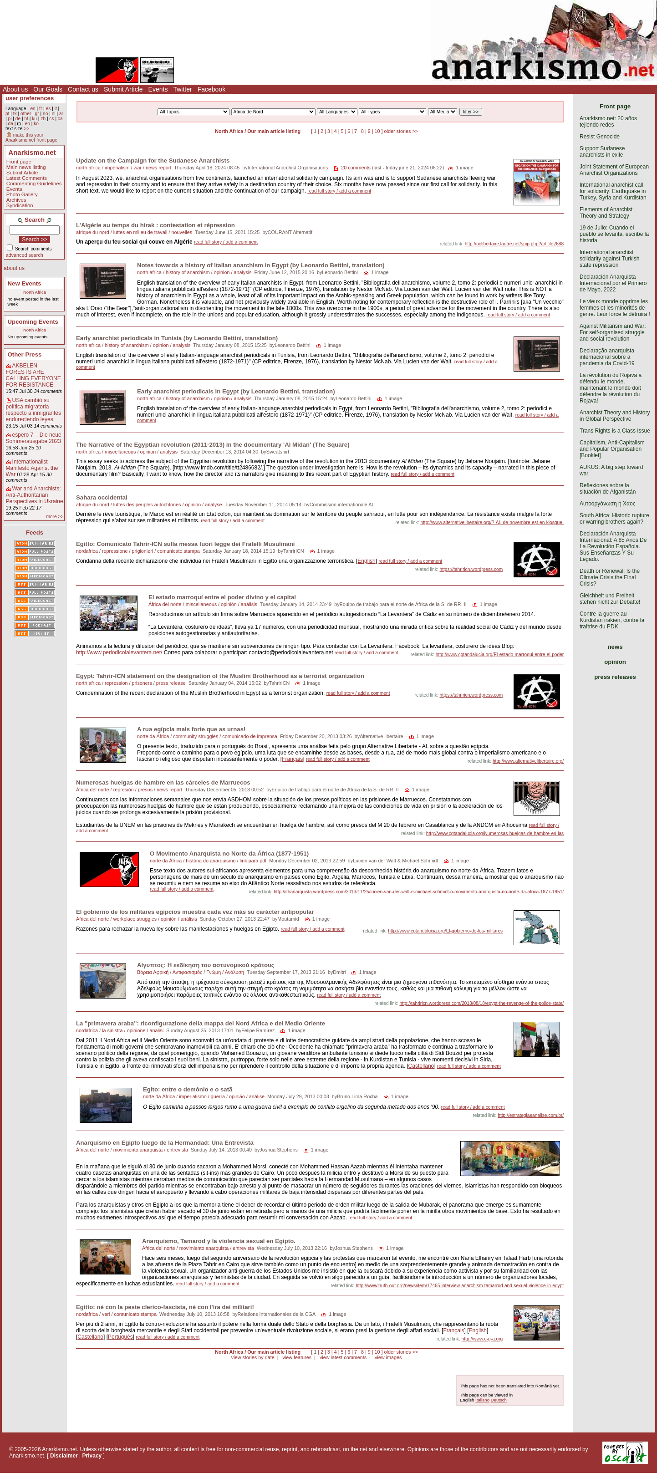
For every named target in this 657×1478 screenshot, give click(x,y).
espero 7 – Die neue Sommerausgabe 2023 (33, 438)
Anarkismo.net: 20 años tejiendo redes (608, 121)
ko (36, 123)
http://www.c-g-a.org (482, 1338)
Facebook (211, 89)
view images (388, 1357)
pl (9, 118)
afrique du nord (92, 232)
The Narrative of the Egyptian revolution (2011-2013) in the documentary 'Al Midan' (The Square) (213, 444)
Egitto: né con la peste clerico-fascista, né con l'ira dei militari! (165, 1307)
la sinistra (112, 1030)
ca (60, 118)
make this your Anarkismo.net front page (31, 138)
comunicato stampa (178, 551)
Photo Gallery (22, 194)
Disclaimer (64, 1456)
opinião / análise (247, 1096)
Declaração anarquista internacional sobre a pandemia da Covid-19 (607, 357)
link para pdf (252, 860)
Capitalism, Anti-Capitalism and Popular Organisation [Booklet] (612, 449)
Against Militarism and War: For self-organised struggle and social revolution (613, 332)
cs (51, 118)
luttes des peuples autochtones (147, 504)
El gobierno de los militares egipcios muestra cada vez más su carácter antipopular (195, 911)
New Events (24, 283)
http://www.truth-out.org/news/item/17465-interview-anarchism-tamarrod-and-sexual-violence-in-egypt (460, 1285)
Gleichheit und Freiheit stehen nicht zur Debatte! (610, 598)
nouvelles (181, 232)
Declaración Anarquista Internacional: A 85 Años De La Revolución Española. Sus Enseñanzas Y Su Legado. (613, 546)
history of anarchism (188, 272)
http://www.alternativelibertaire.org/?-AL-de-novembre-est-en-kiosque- (492, 522)
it (56, 108)
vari (106, 1314)
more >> (54, 516)
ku (34, 118)
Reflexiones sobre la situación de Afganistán (608, 488)
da (10, 123)
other (25, 113)
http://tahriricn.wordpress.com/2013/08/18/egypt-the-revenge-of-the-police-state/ (481, 1003)
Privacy (92, 1456)
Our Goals (47, 89)
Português (120, 1337)
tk (15, 113)
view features (296, 1357)
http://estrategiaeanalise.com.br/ (531, 1115)
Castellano (421, 1066)
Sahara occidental (101, 497)
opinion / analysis (233, 272)
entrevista (177, 1149)
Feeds (34, 532)
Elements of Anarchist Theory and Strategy (606, 212)
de (17, 118)
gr (37, 113)
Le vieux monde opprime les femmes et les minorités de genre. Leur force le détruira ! (615, 307)
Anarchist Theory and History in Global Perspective (615, 415)
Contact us (83, 89)
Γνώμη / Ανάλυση (225, 972)
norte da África (153, 736)
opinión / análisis (239, 604)
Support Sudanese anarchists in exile (602, 151)
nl (54, 113)
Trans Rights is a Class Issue (615, 431)
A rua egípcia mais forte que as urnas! (191, 729)
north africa (88, 167)
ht (26, 118)
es (48, 108)
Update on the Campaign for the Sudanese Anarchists (152, 160)
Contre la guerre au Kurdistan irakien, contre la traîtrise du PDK (612, 620)
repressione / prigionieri (127, 551)
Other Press (25, 354)
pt (7, 113)
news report (158, 167)
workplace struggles (135, 919)
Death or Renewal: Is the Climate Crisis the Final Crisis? (610, 577)
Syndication (19, 205)
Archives (16, 200)
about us (14, 268)
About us (15, 89)
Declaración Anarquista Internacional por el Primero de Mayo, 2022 (613, 283)
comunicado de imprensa (249, 736)
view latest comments (343, 1357)
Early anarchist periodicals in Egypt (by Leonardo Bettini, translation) (236, 391)
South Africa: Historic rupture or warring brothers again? (614, 518)
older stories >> (401, 131)
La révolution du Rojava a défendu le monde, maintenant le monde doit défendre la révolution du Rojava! (611, 388)
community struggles (195, 736)
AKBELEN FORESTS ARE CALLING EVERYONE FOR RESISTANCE (33, 375)
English (366, 561)
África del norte (165, 604)
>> (26, 128)
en (32, 108)
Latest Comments (26, 178)
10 (377, 131)
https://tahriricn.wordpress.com (471, 569)
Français (292, 759)
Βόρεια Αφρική (152, 972)
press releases (615, 676)
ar (61, 113)
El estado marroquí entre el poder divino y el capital (222, 597)
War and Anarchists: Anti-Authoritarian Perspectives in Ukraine (34, 495)
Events (158, 89)
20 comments (356, 167)
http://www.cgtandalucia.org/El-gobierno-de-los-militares (445, 930)
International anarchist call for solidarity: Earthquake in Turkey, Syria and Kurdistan (613, 191)
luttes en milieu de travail (140, 232)
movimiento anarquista (138, 1149)
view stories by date (253, 1357)
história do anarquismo (210, 860)
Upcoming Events (33, 321)
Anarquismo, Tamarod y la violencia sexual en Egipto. (218, 1241)
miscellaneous (120, 451)
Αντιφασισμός (187, 972)
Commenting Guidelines (34, 183)
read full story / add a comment (339, 191)
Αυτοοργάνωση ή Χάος (607, 503)
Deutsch (499, 1399)
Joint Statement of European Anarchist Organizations (614, 169)
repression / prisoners (128, 683)
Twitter (182, 89)
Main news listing (26, 167)
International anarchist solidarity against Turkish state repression (609, 258)
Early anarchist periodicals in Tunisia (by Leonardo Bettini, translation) (177, 338)
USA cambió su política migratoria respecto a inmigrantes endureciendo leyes (33, 410)
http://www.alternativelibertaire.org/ (528, 761)
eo (27, 123)
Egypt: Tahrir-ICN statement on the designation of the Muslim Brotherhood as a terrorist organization (220, 676)
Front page (18, 161)
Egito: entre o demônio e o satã (187, 1089)
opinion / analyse (203, 504)
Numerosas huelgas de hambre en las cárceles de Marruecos (163, 782)
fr (40, 108)
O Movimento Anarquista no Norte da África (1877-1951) (229, 853)
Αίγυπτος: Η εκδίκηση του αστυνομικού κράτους (206, 965)
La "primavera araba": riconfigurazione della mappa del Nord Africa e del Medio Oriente (200, 1023)
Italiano (482, 1399)
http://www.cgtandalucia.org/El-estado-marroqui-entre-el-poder (500, 654)
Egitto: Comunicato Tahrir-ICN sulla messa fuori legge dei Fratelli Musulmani (185, 543)
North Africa (34, 292)
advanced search (24, 255)
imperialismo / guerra (202, 1096)
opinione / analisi (145, 1030)
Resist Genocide (600, 136)
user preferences (29, 98)
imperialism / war (123, 167)
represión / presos (133, 789)
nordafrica (87, 551)
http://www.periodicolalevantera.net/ (119, 652)
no (45, 113)
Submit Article (123, 89)
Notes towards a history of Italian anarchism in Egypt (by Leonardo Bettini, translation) (261, 265)
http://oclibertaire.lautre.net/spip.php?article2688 (514, 243)
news (615, 646)
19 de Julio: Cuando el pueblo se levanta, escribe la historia (614, 234)
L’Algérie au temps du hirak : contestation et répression (155, 225)
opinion (615, 661)
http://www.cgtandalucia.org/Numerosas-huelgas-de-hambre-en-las (495, 833)
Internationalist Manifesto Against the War (32, 468)
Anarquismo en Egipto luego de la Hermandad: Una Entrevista (165, 1142)
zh (43, 118)
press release (171, 683)
